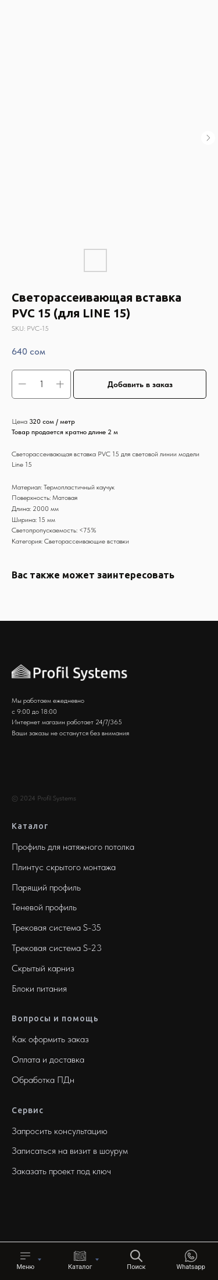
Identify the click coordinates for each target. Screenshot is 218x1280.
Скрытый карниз (43, 968)
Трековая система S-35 (56, 927)
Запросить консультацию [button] (60, 1130)
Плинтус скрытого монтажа (64, 867)
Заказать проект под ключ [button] (61, 1171)
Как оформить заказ (50, 1039)
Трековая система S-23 (57, 947)
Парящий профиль (46, 887)
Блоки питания (39, 988)
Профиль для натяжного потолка (73, 846)
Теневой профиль (44, 907)
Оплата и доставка (48, 1059)
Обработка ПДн (43, 1079)
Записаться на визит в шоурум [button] (70, 1150)
